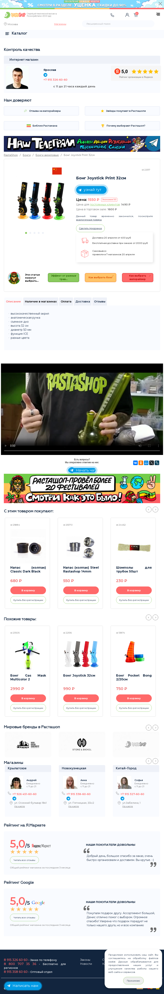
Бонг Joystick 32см (79, 675)
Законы (85, 960)
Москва (13, 24)
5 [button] (43, 233)
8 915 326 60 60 (16, 960)
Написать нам (22, 985)
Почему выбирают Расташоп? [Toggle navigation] (122, 125)
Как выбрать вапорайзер (137, 277)
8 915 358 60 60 (16, 972)
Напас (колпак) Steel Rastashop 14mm (81, 569)
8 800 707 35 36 (20, 964)
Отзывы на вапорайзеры (41, 110)
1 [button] (26, 233)
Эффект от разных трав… (63, 277)
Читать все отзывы (24, 860)
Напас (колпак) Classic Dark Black (28, 569)
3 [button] (34, 233)
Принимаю (133, 980)
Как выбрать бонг (101, 277)
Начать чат (82, 470)
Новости (86, 964)
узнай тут (89, 190)
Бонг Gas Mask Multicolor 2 (28, 677)
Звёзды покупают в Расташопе (122, 110)
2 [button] (30, 233)
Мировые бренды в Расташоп (32, 727)
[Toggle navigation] (71, 19)
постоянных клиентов (105, 204)
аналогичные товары (89, 219)
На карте (19, 806)
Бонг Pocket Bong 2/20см (134, 677)
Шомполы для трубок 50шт (134, 569)
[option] (41, 201)
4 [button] (39, 233)
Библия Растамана (41, 125)
